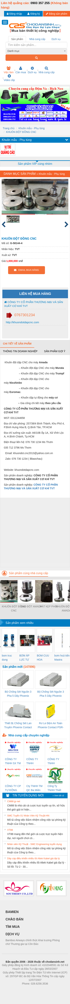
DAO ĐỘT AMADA (31, 606)
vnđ (20, 260)
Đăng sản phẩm (56, 13)
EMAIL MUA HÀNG (26, 270)
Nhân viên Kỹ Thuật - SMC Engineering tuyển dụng (34, 844)
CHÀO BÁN (14, 919)
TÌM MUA (13, 927)
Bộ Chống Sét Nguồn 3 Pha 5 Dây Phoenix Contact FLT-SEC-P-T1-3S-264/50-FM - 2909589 (18, 694)
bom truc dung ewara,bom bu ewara (8, 658)
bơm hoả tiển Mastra (62, 657)
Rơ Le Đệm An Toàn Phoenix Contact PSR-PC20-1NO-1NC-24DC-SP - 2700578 (50, 725)
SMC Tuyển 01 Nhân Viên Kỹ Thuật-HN (28, 815)
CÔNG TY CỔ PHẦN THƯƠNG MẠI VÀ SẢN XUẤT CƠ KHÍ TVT (33, 303)
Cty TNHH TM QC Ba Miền (34, 788)
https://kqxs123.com (52, 989)
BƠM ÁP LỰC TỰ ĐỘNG (24, 658)
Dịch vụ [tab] (56, 39)
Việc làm (9, 70)
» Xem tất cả (58, 795)
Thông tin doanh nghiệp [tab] (20, 351)
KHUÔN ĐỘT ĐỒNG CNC (21, 131)
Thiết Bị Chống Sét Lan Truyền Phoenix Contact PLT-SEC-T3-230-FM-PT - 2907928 (18, 725)
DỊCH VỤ (12, 934)
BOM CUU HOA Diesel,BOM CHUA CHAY (44, 658)
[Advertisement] (34, 532)
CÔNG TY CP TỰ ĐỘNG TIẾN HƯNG (13, 788)
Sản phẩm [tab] (17, 39)
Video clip (9, 78)
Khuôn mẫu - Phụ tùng (31, 128)
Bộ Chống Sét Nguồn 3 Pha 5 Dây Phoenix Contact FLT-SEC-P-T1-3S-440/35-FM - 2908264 (50, 694)
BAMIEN (12, 912)
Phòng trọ (11, 989)
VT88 (10, 829)
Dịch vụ (32, 70)
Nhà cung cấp (46, 70)
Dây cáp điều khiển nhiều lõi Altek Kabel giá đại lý (33, 858)
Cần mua (20, 70)
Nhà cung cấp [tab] (37, 39)
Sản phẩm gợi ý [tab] (54, 351)
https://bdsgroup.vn (30, 989)
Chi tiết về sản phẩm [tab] (17, 343)
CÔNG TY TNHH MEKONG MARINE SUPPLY (32, 761)
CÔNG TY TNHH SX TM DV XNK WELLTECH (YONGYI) (13, 761)
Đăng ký (33, 13)
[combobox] (36, 51)
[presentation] (0, 646)
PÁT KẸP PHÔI (48, 606)
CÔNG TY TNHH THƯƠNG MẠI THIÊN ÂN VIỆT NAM (56, 761)
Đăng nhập (14, 13)
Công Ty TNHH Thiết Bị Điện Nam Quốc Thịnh (55, 788)
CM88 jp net (13, 801)
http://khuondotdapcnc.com (22, 322)
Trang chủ (9, 128)
